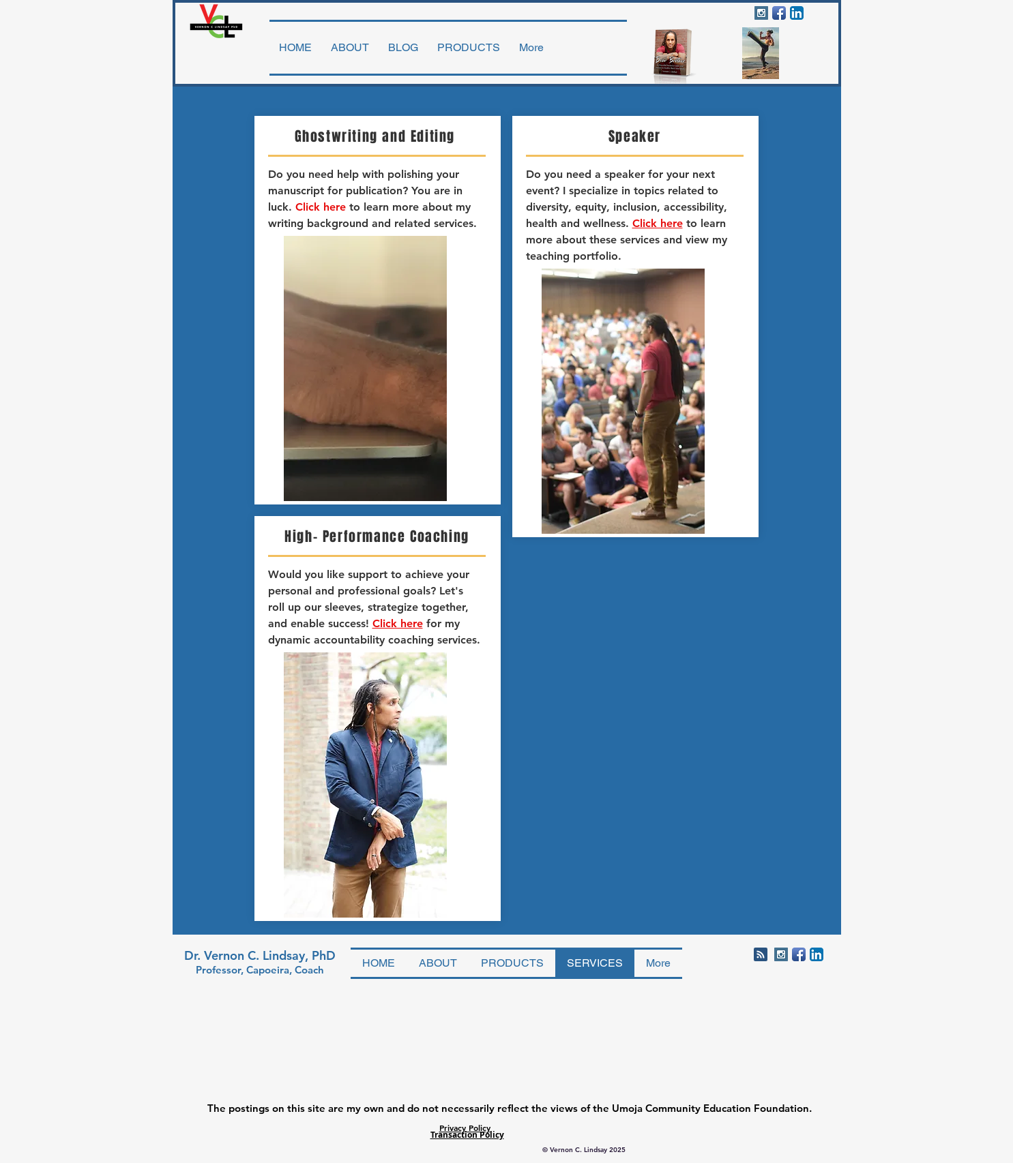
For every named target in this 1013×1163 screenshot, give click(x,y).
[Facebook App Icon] (779, 13)
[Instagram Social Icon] (761, 13)
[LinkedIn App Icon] (797, 13)
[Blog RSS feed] (760, 955)
